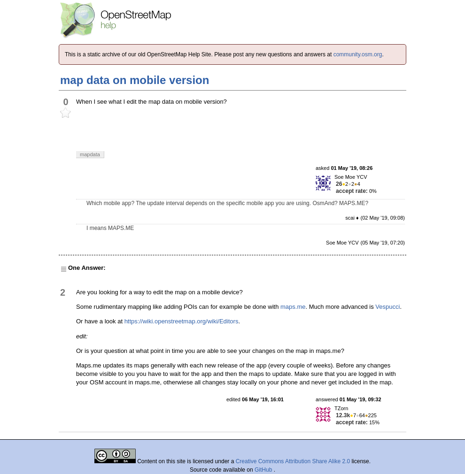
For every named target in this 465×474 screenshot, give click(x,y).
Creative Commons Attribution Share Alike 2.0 (293, 461)
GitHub (264, 469)
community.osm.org (357, 54)
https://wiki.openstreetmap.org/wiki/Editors (181, 321)
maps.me (292, 306)
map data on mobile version (134, 80)
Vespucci (387, 306)
